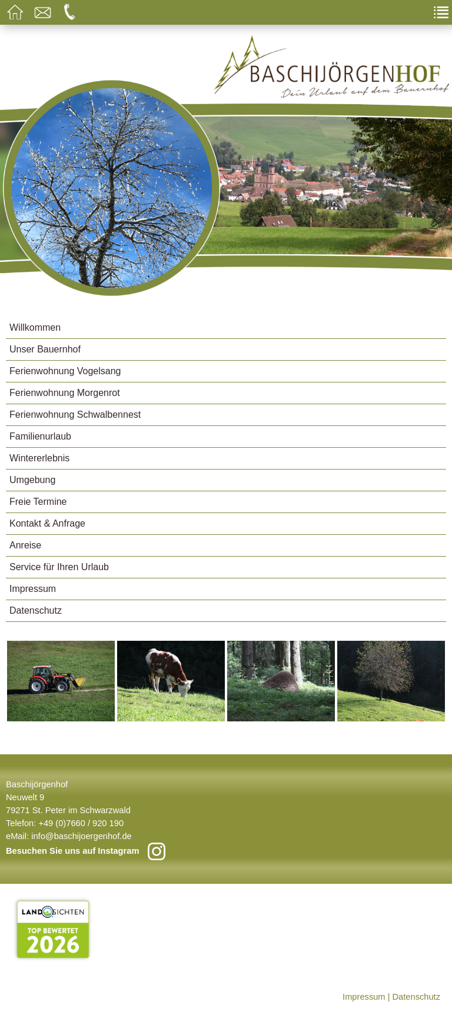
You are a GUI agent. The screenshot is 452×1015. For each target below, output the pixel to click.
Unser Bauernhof (45, 349)
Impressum (32, 589)
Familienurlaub (40, 436)
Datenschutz (35, 610)
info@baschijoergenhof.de (81, 836)
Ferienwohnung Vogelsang (65, 371)
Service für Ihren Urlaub (59, 567)
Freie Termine (38, 502)
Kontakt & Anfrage (47, 523)
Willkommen (35, 327)
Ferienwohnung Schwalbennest (75, 415)
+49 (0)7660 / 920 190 (81, 823)
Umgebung (32, 480)
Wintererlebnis (39, 458)
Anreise (25, 545)
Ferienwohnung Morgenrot (64, 393)
